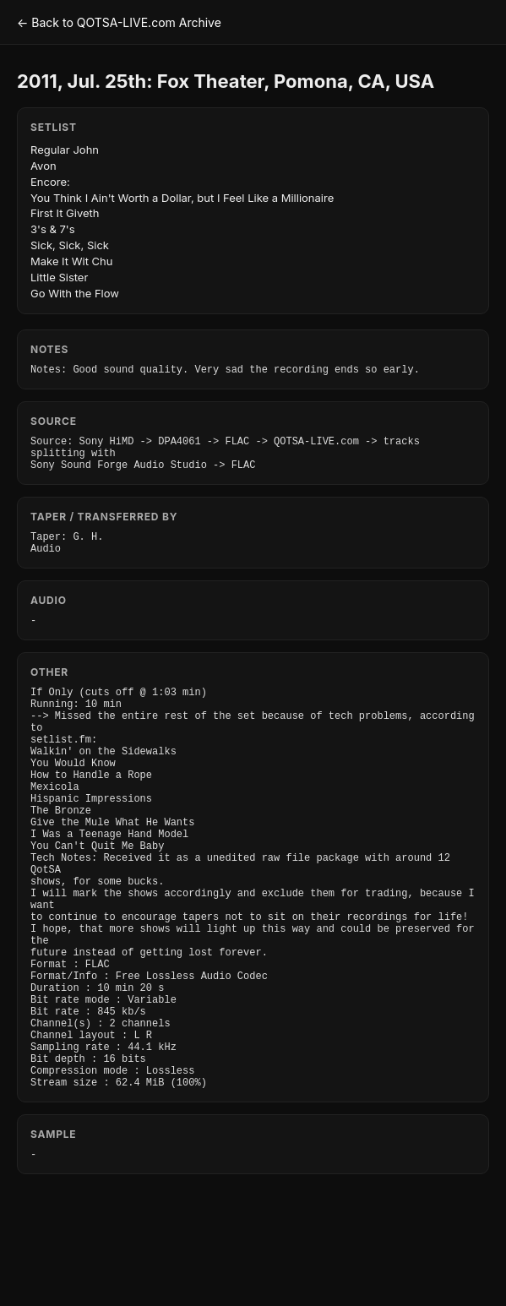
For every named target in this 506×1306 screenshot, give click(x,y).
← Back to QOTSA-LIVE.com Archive (119, 22)
